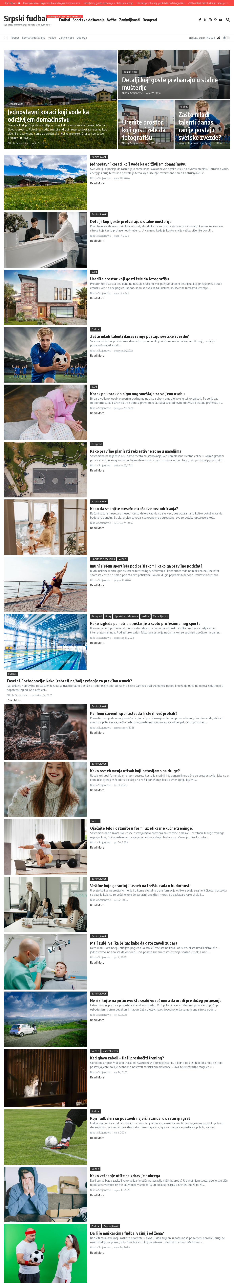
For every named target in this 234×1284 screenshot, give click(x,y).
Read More (97, 183)
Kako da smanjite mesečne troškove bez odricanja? (134, 508)
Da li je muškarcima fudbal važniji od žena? (127, 1233)
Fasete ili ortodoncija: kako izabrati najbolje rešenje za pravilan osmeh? (69, 680)
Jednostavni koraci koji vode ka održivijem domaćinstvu (48, 115)
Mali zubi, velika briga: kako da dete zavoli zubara (133, 942)
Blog (125, 114)
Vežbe (112, 19)
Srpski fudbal (25, 18)
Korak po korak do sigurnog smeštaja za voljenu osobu (137, 393)
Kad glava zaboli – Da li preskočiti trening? (127, 1057)
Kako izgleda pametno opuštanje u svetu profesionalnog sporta (145, 623)
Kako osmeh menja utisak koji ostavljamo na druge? (135, 770)
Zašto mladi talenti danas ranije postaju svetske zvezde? (200, 125)
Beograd (150, 19)
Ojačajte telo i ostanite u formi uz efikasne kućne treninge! (141, 828)
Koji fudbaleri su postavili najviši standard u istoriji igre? (140, 1118)
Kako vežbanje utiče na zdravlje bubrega (125, 1175)
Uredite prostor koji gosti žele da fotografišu (144, 129)
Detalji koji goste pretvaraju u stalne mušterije (170, 83)
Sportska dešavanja (89, 19)
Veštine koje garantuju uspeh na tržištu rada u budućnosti (140, 885)
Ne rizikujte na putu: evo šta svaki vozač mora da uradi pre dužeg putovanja (156, 1000)
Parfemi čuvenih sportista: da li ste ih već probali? (133, 713)
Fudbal (64, 19)
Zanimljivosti (129, 19)
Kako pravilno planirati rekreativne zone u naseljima (135, 451)
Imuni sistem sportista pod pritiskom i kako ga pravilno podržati (146, 565)
